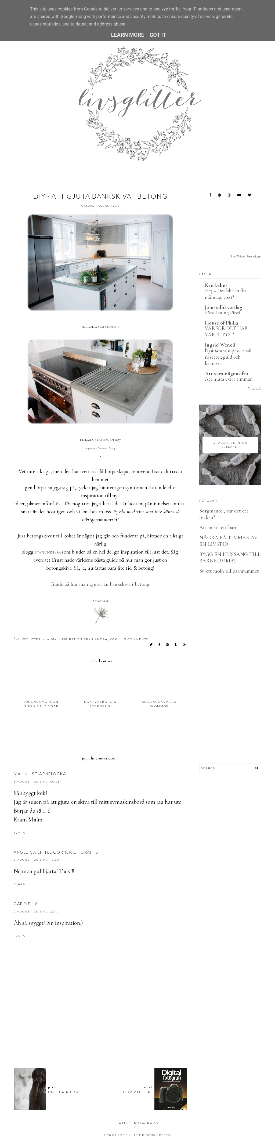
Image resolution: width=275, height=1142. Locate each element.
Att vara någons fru (226, 373)
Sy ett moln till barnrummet (229, 571)
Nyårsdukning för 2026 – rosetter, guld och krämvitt (230, 356)
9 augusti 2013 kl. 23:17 (36, 911)
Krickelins (216, 285)
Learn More (127, 35)
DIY (53, 639)
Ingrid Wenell (220, 345)
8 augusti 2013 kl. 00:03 (37, 781)
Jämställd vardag (223, 307)
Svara (19, 832)
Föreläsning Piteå (222, 313)
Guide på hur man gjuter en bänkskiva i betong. (100, 584)
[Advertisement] (111, 1035)
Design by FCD (158, 1135)
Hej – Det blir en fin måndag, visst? (225, 294)
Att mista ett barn (218, 527)
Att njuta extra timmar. (228, 379)
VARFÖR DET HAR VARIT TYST (226, 331)
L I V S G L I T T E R (129, 1135)
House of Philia (221, 323)
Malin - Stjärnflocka (40, 773)
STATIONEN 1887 (108, 327)
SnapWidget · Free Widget (245, 256)
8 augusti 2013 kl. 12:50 (36, 859)
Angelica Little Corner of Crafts (56, 852)
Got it (158, 35)
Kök (113, 639)
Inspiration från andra (83, 639)
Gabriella (26, 903)
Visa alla (254, 388)
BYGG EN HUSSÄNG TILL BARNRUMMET (229, 557)
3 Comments (136, 639)
